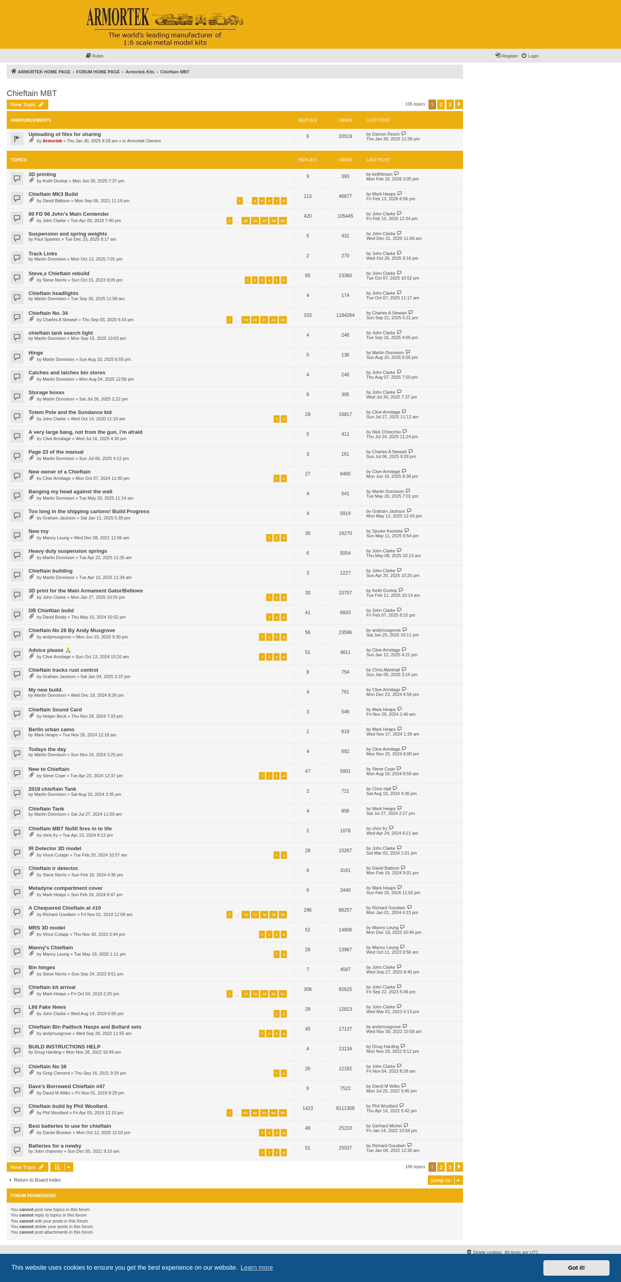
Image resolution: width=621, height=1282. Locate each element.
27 (264, 220)
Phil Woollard (56, 1112)
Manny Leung (56, 537)
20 (255, 319)
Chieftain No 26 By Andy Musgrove (72, 630)
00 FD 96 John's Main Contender (69, 214)
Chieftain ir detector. (54, 868)
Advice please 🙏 (50, 650)
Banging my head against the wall (70, 491)
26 (255, 220)
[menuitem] (94, 56)
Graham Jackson (59, 517)
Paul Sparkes (47, 239)
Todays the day (47, 749)
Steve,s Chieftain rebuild (59, 273)
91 (246, 1112)
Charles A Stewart (60, 319)
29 (283, 220)
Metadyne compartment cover (66, 888)
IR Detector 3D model (55, 848)
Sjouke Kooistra (387, 531)
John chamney (48, 1151)
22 (273, 319)
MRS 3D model (47, 928)
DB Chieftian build (51, 610)
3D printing (42, 174)
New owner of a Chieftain (60, 472)
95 (283, 1112)
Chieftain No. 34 (48, 313)
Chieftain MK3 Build (53, 194)
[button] (459, 104)
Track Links (43, 254)
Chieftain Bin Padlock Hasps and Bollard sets (85, 1027)
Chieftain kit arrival (52, 987)
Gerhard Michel (387, 1125)
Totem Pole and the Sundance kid (70, 412)
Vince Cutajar (56, 855)
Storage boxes (47, 392)
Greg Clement (56, 1073)
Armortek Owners (144, 140)
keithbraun (382, 174)
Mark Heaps (384, 194)
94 (273, 1112)
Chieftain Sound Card (55, 710)
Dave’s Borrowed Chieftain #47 (67, 1086)
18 (264, 914)
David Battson (56, 200)
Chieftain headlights (53, 293)
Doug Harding (47, 1052)
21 (264, 319)
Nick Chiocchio (386, 431)
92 (255, 1112)
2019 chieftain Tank (52, 789)
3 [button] (450, 104)
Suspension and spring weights (68, 234)
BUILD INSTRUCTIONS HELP (65, 1047)
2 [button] (441, 104)
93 (264, 1112)
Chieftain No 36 (48, 1066)
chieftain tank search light (61, 333)
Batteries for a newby (55, 1146)
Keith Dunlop (55, 180)
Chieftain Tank (46, 809)
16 (246, 914)
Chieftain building (50, 571)
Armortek (52, 140)
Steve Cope (54, 775)
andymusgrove (57, 636)
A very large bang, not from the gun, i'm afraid (86, 432)
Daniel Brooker (57, 1132)
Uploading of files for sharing (65, 134)
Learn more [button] (256, 1267)
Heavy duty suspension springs (68, 551)
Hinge (36, 353)
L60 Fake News (47, 1007)
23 (283, 319)
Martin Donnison (50, 259)
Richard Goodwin (59, 914)
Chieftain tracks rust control (63, 670)
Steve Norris (55, 280)
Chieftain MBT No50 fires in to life (70, 829)
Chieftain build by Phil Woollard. (69, 1106)
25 (246, 220)
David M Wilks (56, 1092)
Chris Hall (381, 788)
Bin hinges (42, 967)
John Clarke (54, 220)
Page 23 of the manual (56, 452)
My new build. (46, 690)
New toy (39, 531)
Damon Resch (386, 134)
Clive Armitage (386, 412)
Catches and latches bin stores (67, 373)
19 (246, 319)
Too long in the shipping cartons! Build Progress (89, 511)
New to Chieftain (49, 769)
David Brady (55, 617)
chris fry (50, 835)
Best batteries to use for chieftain (70, 1126)
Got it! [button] (576, 1268)
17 (255, 914)
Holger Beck (55, 716)
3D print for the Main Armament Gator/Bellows (86, 591)
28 (273, 220)
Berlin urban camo (51, 729)
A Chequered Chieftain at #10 (65, 908)
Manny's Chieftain (51, 947)
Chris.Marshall (386, 669)
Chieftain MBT (32, 93)
